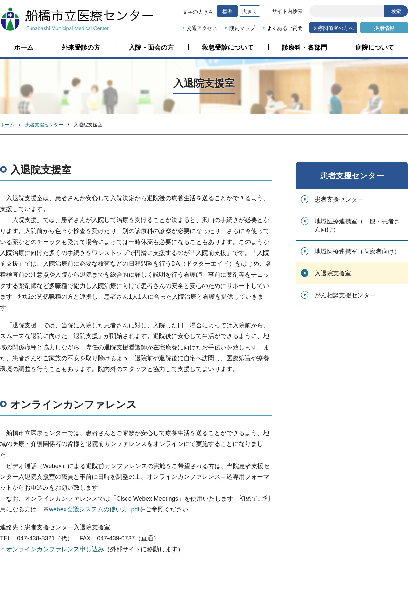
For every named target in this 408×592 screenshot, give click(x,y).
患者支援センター (44, 124)
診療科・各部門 (304, 47)
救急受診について (228, 47)
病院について (374, 47)
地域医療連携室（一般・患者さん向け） (357, 225)
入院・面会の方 (151, 47)
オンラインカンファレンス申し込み (55, 549)
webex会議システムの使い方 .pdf (94, 509)
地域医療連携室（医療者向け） (357, 251)
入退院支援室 (332, 273)
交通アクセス (202, 28)
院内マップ (242, 28)
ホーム (23, 47)
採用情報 (384, 28)
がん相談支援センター (345, 295)
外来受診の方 (81, 47)
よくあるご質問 (285, 28)
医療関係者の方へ (333, 28)
